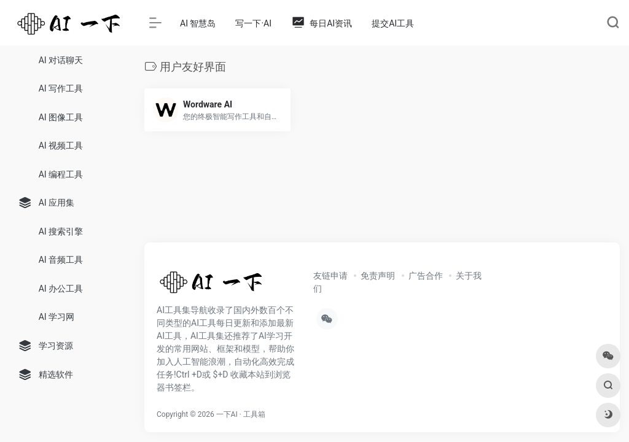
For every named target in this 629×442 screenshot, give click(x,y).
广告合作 (425, 276)
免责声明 (378, 276)
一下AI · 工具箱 (240, 414)
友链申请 (330, 276)
